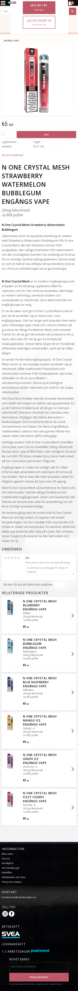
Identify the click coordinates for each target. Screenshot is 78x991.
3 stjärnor (12, 557)
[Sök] (72, 11)
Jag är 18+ (39, 7)
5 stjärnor (18, 557)
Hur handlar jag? (10, 867)
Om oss (6, 858)
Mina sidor (7, 853)
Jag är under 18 (39, 22)
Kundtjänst (7, 863)
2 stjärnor (8, 557)
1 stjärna (5, 557)
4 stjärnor (15, 557)
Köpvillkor (7, 872)
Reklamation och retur (14, 877)
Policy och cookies (12, 881)
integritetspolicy (55, 984)
